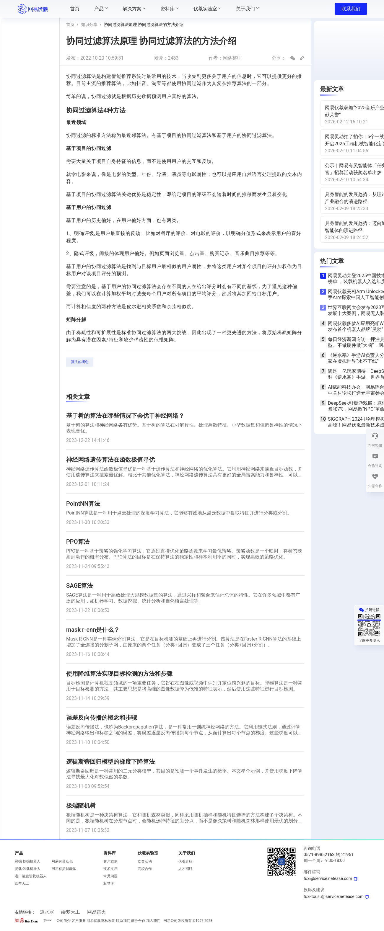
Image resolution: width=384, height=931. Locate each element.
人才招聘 (185, 869)
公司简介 (63, 921)
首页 (70, 24)
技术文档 (110, 869)
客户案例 (110, 861)
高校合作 (145, 869)
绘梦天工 (22, 883)
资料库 (109, 853)
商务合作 (138, 921)
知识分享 (89, 24)
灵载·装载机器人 (27, 869)
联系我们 (350, 9)
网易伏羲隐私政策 (101, 921)
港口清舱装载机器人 (31, 876)
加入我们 (153, 921)
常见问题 (110, 876)
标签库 (108, 883)
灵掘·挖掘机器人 (27, 861)
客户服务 (78, 921)
